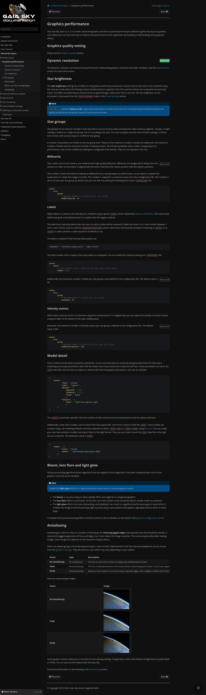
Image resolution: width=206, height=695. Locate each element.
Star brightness (13, 73)
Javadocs (7, 131)
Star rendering (10, 102)
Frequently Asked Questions (14, 126)
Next (166, 12)
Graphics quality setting (16, 66)
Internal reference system (15, 93)
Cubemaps (9, 114)
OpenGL (71, 31)
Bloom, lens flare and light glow (19, 85)
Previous (57, 12)
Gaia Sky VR (7, 118)
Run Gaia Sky (8, 45)
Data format (9, 98)
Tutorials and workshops (13, 122)
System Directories (10, 41)
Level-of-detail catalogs (13, 106)
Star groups (10, 77)
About (5, 139)
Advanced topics (10, 53)
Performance (9, 57)
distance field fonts (147, 213)
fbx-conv (151, 428)
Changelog (8, 135)
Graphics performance (14, 61)
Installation (7, 36)
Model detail (12, 81)
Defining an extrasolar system (16, 110)
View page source (162, 5)
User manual (8, 49)
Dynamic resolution (15, 69)
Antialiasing (11, 89)
